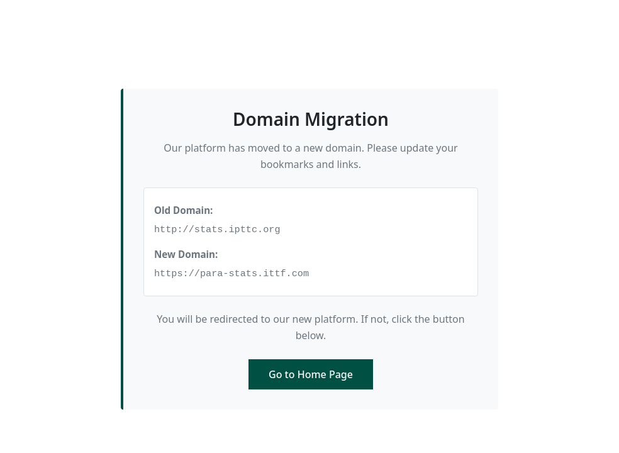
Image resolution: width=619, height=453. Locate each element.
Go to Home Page (311, 374)
